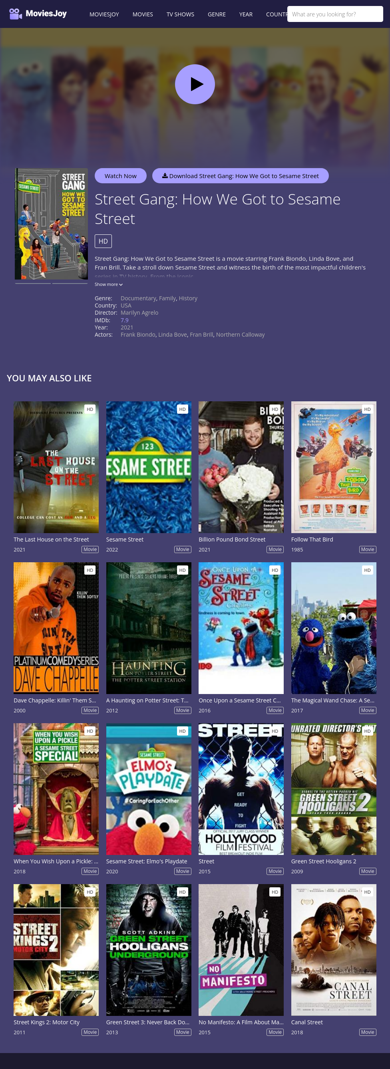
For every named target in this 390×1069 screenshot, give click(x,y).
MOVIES (143, 14)
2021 (127, 327)
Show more (109, 284)
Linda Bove (172, 334)
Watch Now (121, 176)
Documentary (138, 298)
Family (167, 298)
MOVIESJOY (104, 14)
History (188, 298)
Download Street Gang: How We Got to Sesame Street (240, 176)
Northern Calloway (240, 334)
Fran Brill (201, 334)
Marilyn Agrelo (139, 312)
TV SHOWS (180, 14)
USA (126, 305)
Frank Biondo (138, 334)
